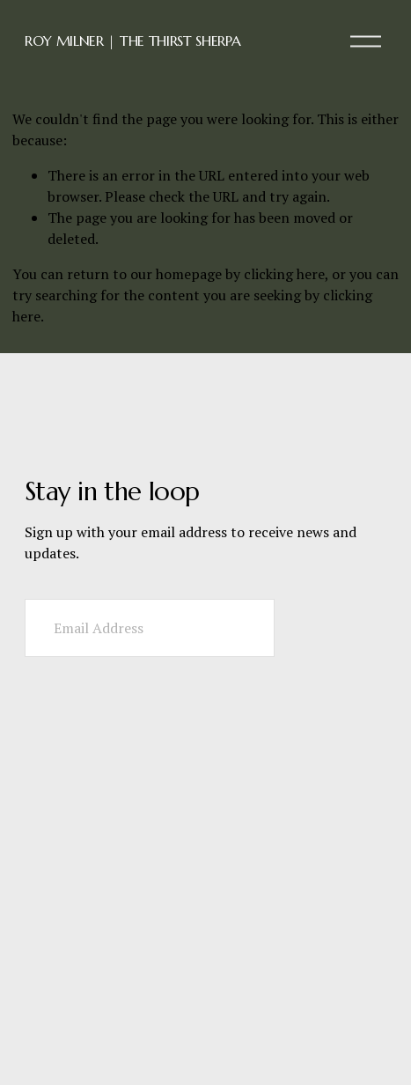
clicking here (284, 274)
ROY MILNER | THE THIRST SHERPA (132, 40)
